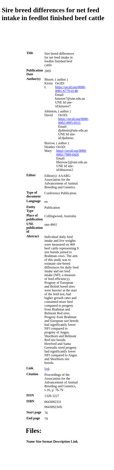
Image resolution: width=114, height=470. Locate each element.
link (47, 369)
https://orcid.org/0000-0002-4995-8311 (73, 120)
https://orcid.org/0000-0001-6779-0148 (70, 89)
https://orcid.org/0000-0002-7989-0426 (71, 152)
